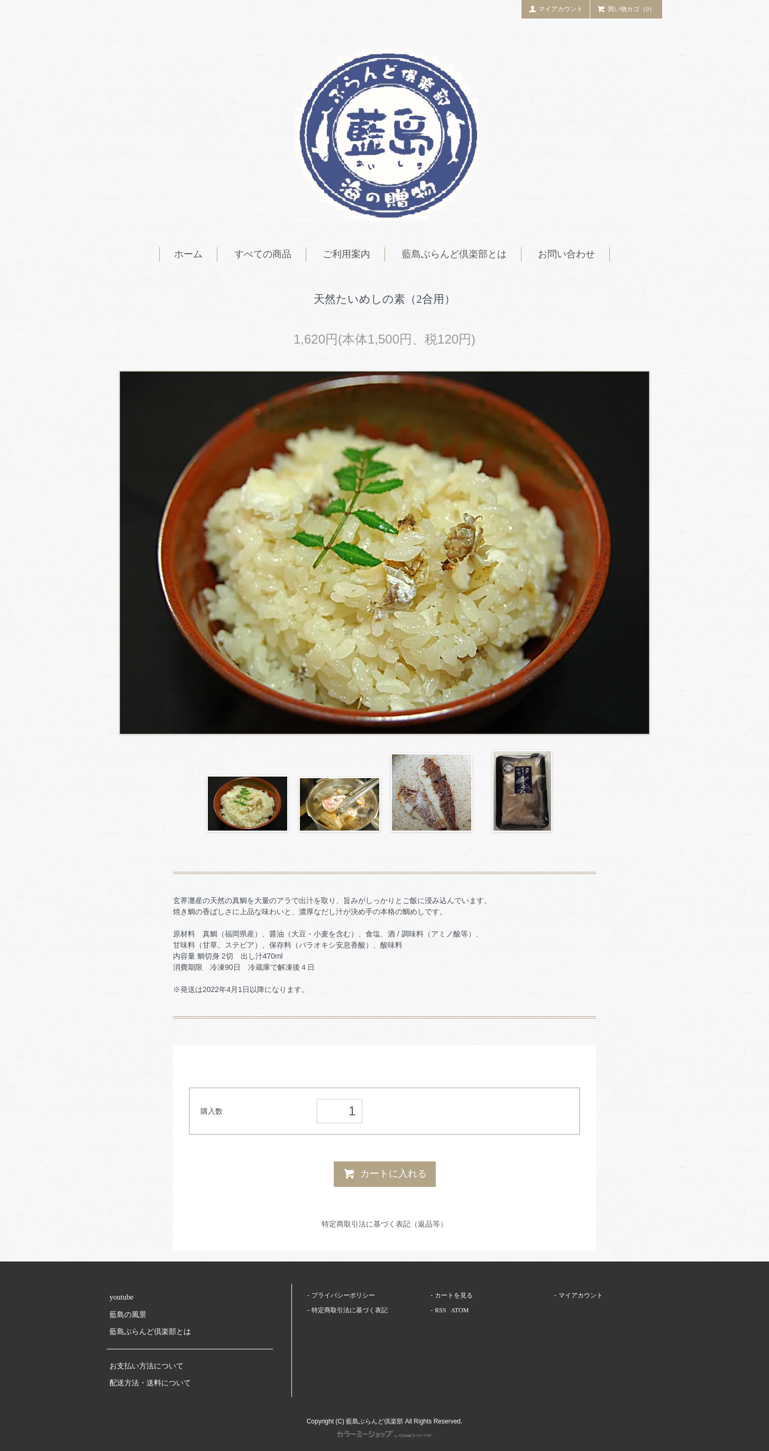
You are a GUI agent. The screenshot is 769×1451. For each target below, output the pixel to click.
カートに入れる (385, 1173)
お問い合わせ (566, 254)
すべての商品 (262, 254)
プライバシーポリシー (343, 1295)
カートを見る (454, 1295)
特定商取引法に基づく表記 (350, 1310)
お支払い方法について (146, 1366)
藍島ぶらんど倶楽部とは (454, 254)
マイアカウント (555, 8)
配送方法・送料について (150, 1383)
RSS (440, 1310)
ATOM (460, 1310)
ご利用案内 (346, 254)
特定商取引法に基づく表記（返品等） (384, 1224)
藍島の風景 (128, 1315)
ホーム (188, 254)
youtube (121, 1297)
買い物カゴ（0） (626, 8)
